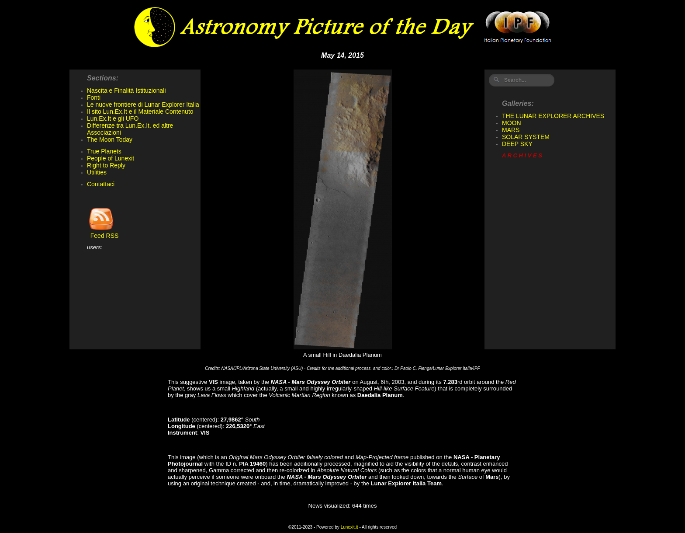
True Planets (104, 151)
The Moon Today (109, 139)
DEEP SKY (517, 143)
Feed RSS (102, 232)
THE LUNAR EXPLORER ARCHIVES (553, 115)
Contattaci (100, 184)
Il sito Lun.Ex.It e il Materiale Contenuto (140, 111)
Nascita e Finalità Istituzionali (126, 90)
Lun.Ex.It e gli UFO (112, 118)
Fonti (93, 97)
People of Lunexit (110, 158)
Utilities (97, 172)
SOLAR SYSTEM (526, 136)
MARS (510, 129)
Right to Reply (106, 165)
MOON (511, 122)
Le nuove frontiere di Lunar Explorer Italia (143, 104)
